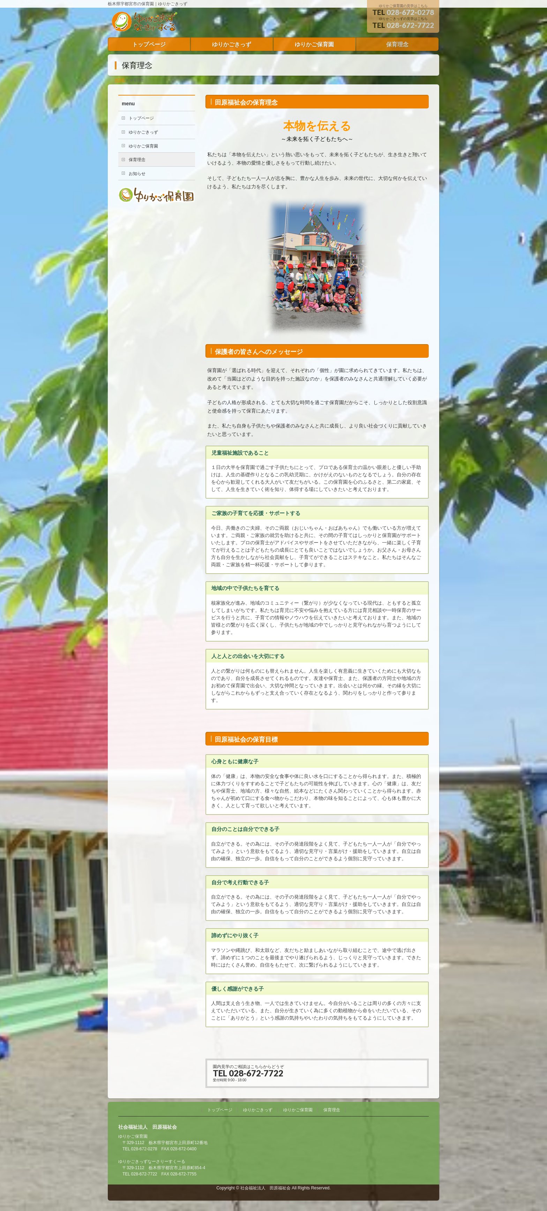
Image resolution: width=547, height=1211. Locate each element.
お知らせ (137, 173)
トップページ (141, 118)
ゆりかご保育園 (143, 146)
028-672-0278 (410, 12)
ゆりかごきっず (143, 132)
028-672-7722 (410, 25)
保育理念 (137, 159)
